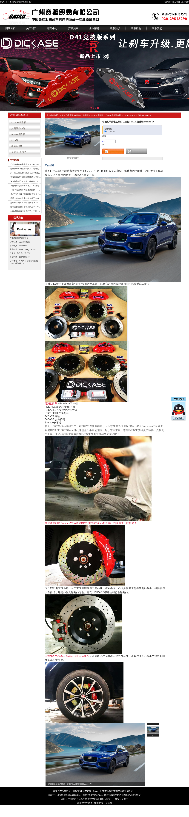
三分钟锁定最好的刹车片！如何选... (25, 186)
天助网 (108, 803)
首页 (61, 115)
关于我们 (31, 28)
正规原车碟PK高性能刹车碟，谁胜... (25, 177)
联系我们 (185, 2)
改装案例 (136, 28)
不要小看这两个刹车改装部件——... (25, 190)
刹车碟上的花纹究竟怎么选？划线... (25, 173)
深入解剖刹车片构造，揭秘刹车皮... (25, 181)
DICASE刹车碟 (97, 115)
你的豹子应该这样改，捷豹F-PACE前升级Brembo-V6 (128, 115)
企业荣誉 (94, 28)
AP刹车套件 (85, 791)
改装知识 (115, 28)
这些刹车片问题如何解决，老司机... (25, 169)
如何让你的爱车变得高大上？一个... (25, 207)
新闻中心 (52, 28)
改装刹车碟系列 (82, 115)
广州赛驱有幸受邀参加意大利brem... (25, 164)
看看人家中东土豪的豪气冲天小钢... (25, 198)
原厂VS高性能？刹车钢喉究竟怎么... (25, 194)
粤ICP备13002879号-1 (93, 795)
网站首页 (10, 28)
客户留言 (168, 2)
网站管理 (176, 2)
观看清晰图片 (73, 158)
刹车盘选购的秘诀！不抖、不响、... (25, 211)
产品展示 (73, 28)
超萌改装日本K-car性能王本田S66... (25, 202)
